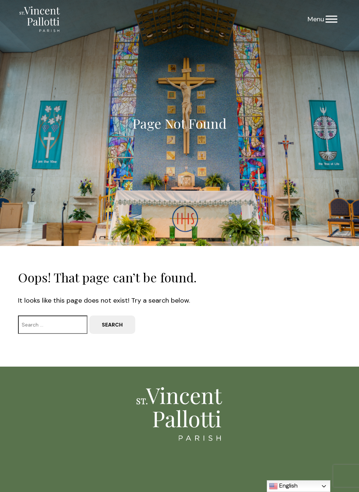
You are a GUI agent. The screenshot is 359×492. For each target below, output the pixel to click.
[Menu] (331, 19)
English (283, 486)
